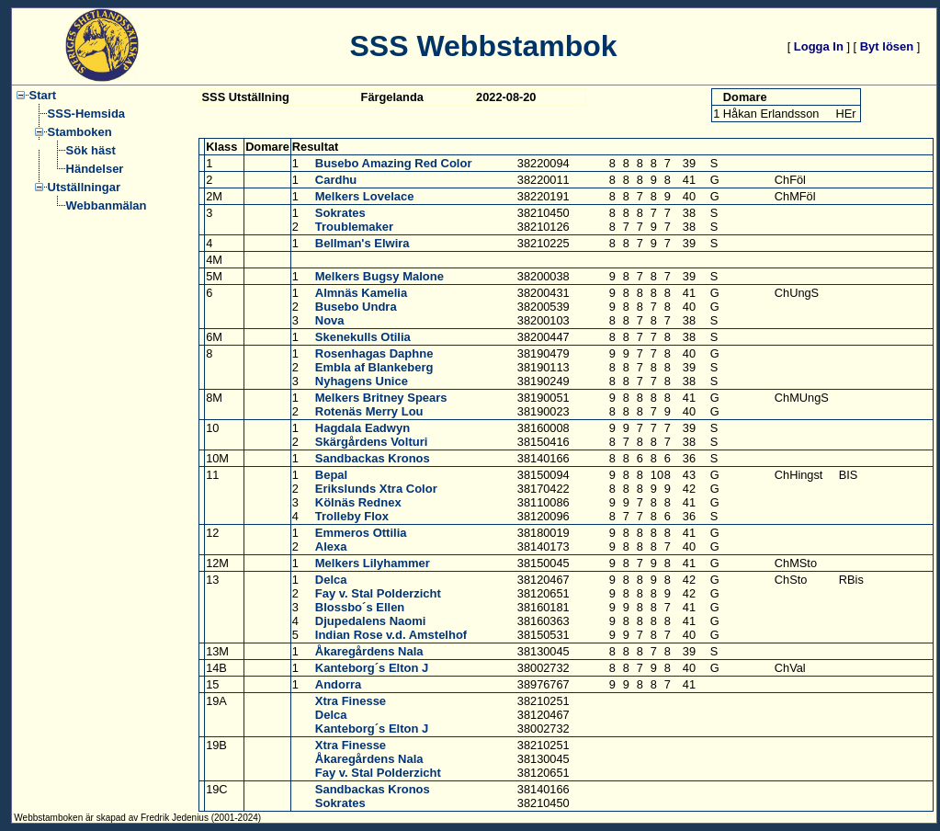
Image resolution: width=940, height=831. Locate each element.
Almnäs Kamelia (361, 293)
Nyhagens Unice (361, 381)
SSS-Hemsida (87, 113)
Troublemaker (354, 226)
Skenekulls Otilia (363, 337)
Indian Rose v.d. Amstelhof (391, 635)
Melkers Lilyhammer (372, 563)
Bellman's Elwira (362, 243)
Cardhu (336, 180)
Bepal (331, 475)
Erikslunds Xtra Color (376, 488)
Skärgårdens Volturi (371, 442)
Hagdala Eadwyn (362, 428)
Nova (330, 320)
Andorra (338, 684)
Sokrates (340, 213)
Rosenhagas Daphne (374, 353)
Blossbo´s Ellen (360, 607)
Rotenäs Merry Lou (369, 411)
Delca (331, 579)
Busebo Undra (356, 306)
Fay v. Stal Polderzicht (378, 593)
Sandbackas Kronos (372, 458)
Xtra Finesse (350, 701)
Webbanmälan (106, 205)
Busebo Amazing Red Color (393, 163)
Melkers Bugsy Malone (379, 276)
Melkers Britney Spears (381, 397)
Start (43, 95)
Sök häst (91, 150)
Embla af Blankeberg (374, 367)
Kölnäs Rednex (358, 502)
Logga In (819, 46)
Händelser (95, 169)
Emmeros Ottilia (361, 533)
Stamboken (80, 132)
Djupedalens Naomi (370, 621)
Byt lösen (887, 46)
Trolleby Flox (352, 516)
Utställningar (84, 187)
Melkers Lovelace (364, 196)
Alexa (331, 546)
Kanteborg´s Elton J (372, 668)
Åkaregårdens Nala (369, 651)
